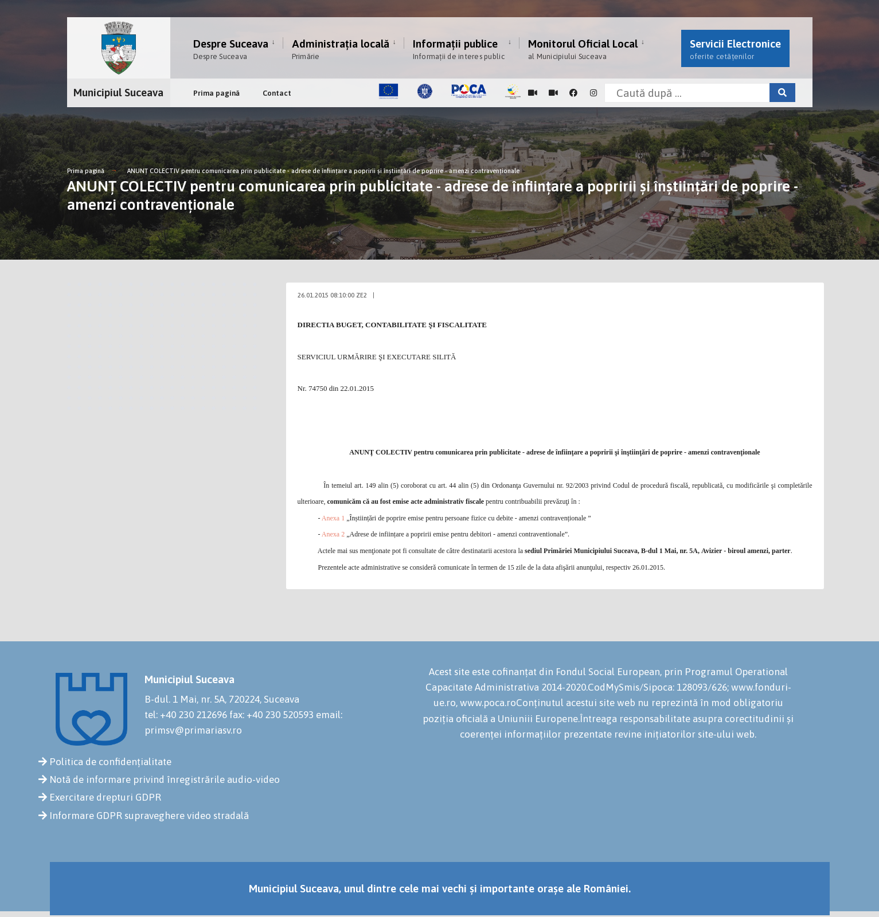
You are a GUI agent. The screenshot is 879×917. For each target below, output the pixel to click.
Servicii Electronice (735, 49)
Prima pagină (216, 93)
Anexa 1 (333, 518)
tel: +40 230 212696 (185, 714)
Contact (277, 93)
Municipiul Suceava (118, 92)
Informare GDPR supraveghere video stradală (149, 815)
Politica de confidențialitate (110, 761)
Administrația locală (340, 49)
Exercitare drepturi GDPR (105, 797)
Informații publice (459, 49)
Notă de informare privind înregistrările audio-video (164, 779)
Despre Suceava (230, 49)
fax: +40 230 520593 (271, 714)
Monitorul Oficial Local (583, 49)
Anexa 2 (333, 534)
